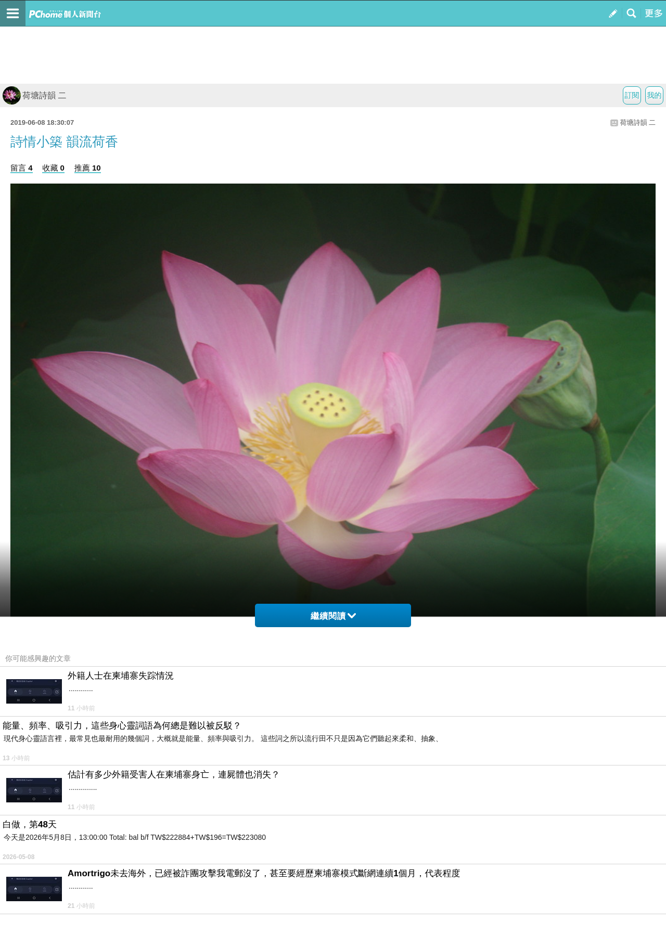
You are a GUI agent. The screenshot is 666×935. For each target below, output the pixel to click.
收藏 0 (53, 167)
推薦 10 (87, 167)
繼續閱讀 (333, 616)
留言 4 (21, 167)
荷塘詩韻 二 (34, 95)
